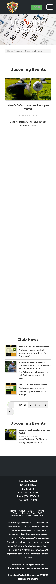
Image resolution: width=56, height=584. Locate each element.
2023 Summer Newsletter (34, 346)
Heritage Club (28, 513)
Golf (40, 513)
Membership (17, 515)
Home (10, 51)
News (28, 515)
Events (19, 51)
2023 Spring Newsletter (33, 384)
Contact (31, 511)
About (22, 511)
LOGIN (36, 7)
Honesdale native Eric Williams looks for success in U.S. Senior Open (35, 365)
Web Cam (38, 515)
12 (45, 405)
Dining (41, 511)
